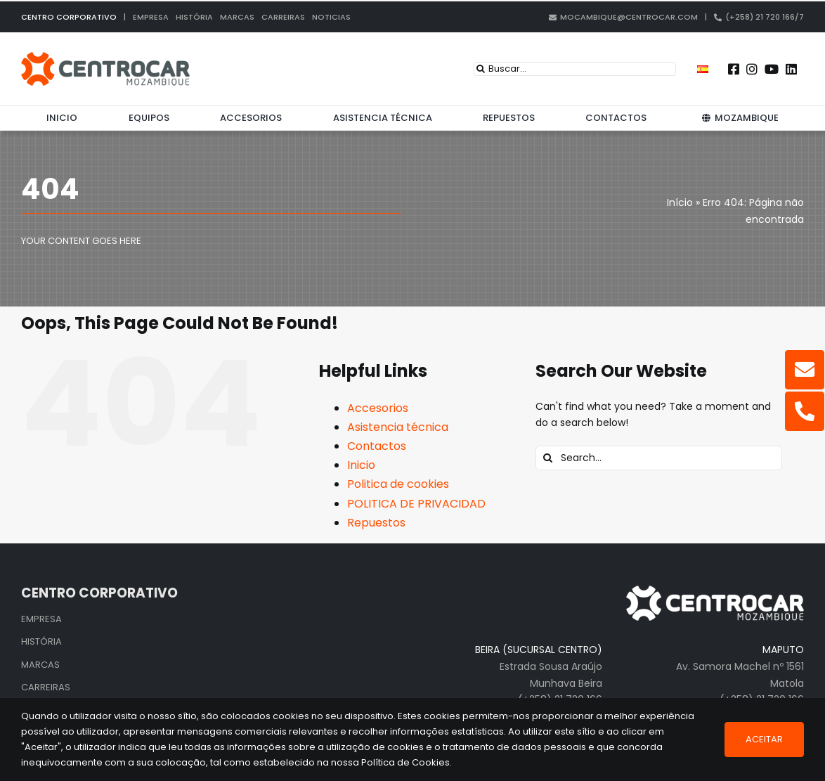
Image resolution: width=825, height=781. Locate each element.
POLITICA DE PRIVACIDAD (416, 504)
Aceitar (764, 739)
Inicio (361, 465)
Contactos (376, 446)
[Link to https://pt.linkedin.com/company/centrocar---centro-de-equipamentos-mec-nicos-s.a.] (791, 69)
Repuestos (376, 523)
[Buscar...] (575, 69)
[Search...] (658, 458)
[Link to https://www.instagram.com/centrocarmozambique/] (752, 69)
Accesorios (377, 408)
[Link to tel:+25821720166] (804, 411)
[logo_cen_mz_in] (105, 57)
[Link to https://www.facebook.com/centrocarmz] (733, 69)
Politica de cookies (398, 484)
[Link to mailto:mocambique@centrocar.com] (804, 369)
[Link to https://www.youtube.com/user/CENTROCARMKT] (772, 69)
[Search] (481, 69)
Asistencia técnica (397, 427)
